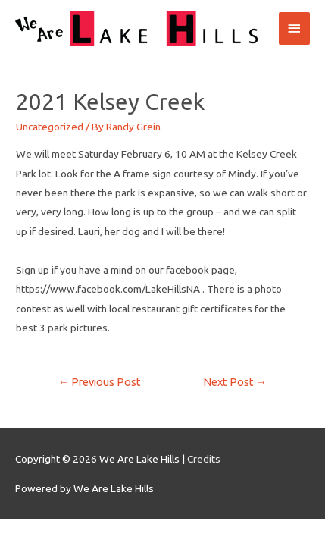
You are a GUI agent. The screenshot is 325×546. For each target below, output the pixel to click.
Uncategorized (49, 127)
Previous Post (100, 381)
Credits (203, 459)
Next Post (235, 381)
